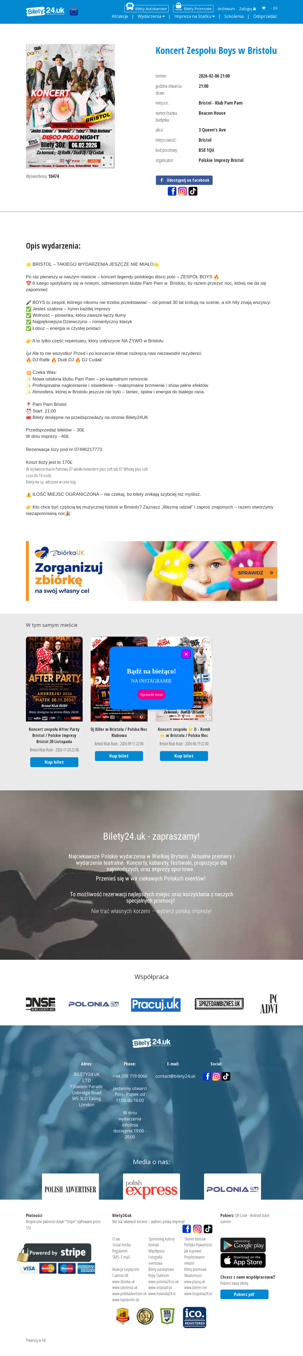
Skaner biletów (195, 1239)
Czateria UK (120, 1275)
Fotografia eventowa (155, 1260)
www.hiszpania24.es (198, 1293)
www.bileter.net (195, 1287)
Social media (121, 1245)
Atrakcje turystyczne (125, 1269)
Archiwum (226, 8)
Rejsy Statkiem (158, 1275)
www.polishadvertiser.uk (129, 1293)
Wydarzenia (149, 16)
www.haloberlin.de (125, 1300)
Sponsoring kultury (161, 1239)
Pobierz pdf (244, 1294)
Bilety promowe (195, 1269)
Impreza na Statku (192, 16)
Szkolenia (234, 16)
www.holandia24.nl (161, 1293)
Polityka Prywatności (198, 1245)
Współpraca (156, 1251)
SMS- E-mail (121, 1257)
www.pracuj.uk (194, 1281)
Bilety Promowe (198, 8)
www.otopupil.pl (160, 1287)
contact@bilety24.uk (175, 1076)
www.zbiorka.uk (123, 1281)
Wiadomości (193, 1275)
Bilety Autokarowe (151, 8)
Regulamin (120, 1251)
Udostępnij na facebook (184, 180)
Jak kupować (193, 1251)
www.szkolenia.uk (124, 1287)
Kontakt (153, 1245)
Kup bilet (54, 762)
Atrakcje (120, 16)
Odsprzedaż (265, 16)
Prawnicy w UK (36, 1340)
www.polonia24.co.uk (163, 1281)
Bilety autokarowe (161, 1269)
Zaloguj (247, 8)
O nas (116, 1239)
